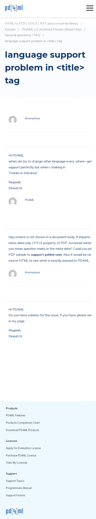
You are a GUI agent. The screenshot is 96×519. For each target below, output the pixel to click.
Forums (10, 29)
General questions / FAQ (22, 35)
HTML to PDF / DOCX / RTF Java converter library (41, 23)
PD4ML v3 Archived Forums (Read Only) (52, 29)
